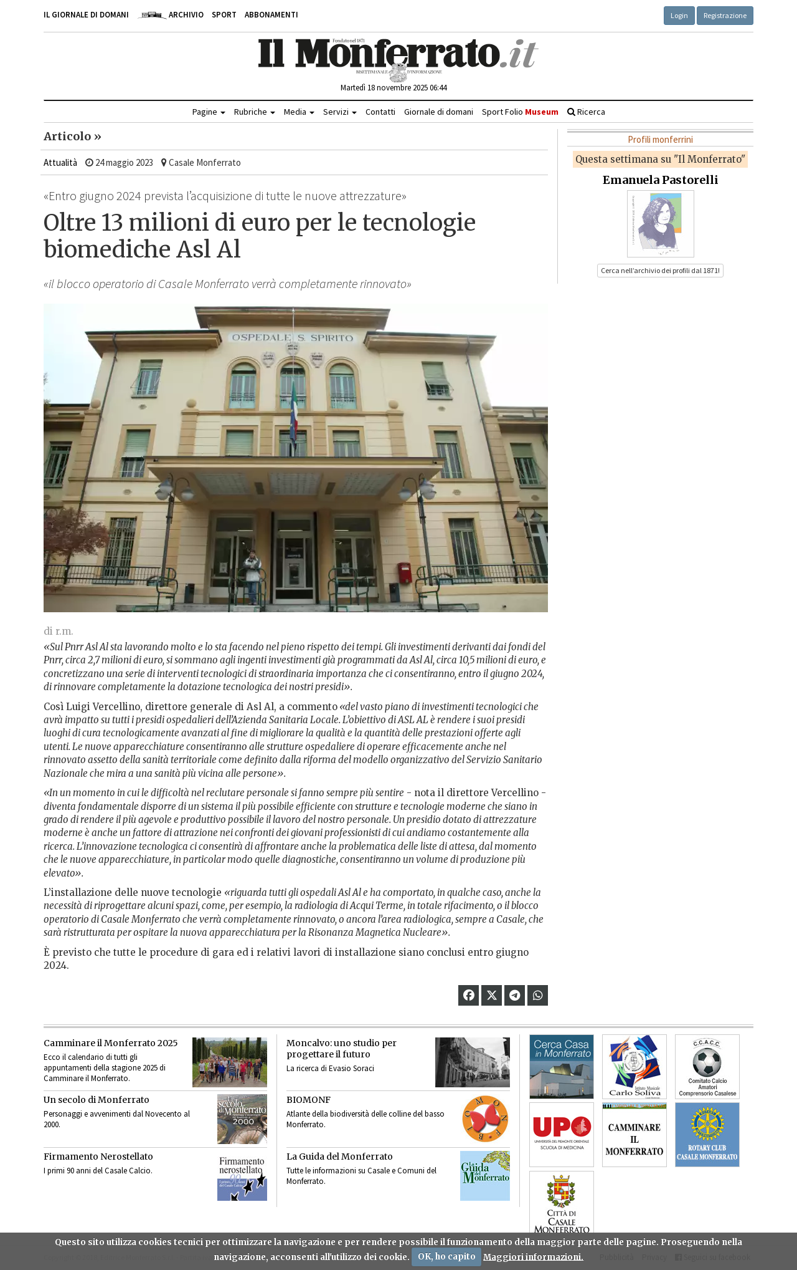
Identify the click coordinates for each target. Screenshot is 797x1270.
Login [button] (679, 15)
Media (299, 111)
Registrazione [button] (725, 15)
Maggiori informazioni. (533, 1256)
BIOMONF (308, 1099)
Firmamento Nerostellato (98, 1156)
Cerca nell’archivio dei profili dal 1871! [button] (660, 270)
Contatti (380, 111)
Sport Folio (520, 111)
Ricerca (586, 111)
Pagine (208, 111)
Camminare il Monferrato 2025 (111, 1043)
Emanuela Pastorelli (661, 180)
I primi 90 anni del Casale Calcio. (98, 1170)
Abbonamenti (271, 14)
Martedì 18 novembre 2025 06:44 (393, 87)
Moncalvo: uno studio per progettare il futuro (341, 1048)
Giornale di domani (438, 111)
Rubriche (254, 111)
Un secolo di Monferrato (96, 1099)
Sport (224, 14)
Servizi (340, 111)
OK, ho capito (447, 1256)
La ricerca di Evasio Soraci (330, 1068)
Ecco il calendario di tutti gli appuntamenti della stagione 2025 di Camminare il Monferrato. (105, 1068)
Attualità (60, 162)
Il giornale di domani (86, 14)
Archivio (170, 14)
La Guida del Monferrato (339, 1156)
